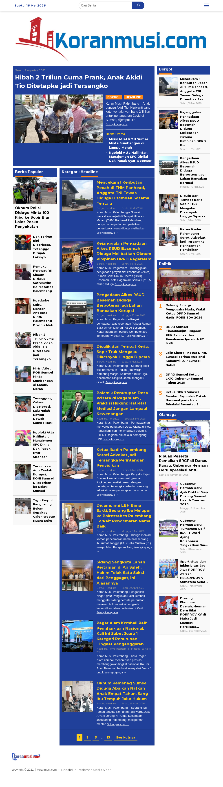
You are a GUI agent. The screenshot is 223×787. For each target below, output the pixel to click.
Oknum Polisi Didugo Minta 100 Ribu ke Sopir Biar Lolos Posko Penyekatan (32, 217)
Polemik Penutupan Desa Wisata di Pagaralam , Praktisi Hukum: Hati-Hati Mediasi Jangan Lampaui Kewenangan (124, 414)
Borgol (113, 97)
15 (108, 748)
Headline (133, 97)
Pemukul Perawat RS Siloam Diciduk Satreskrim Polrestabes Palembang (43, 279)
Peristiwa (113, 429)
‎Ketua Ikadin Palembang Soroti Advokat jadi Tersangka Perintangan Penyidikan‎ (123, 468)
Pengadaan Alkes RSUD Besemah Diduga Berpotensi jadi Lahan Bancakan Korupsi (122, 308)
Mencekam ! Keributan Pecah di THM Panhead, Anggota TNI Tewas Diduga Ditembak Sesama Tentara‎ (122, 193)
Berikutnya (125, 748)
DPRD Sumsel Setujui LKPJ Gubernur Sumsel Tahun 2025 (184, 378)
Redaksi (67, 780)
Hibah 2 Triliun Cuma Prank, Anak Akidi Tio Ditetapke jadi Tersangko (79, 81)
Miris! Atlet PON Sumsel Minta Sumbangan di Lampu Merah (129, 143)
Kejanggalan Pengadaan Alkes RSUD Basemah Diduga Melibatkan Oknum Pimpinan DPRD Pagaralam (123, 254)
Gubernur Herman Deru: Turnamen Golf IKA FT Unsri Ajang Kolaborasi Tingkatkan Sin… (194, 533)
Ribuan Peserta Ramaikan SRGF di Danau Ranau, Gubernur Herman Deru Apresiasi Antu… (183, 463)
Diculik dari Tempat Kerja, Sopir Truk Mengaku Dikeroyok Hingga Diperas (118, 359)
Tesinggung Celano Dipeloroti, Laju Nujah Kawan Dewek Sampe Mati (43, 410)
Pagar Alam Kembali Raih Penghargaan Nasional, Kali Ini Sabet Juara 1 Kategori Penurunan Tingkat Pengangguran (123, 644)
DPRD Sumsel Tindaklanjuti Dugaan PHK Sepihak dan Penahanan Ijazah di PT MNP (185, 335)
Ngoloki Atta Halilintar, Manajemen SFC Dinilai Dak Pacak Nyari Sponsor (130, 157)
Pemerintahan (117, 659)
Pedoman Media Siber (94, 780)
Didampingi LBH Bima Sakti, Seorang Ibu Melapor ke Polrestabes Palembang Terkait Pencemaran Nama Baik (122, 526)
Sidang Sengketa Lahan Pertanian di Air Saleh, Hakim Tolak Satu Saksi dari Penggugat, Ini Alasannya (122, 583)
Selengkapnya (115, 124)
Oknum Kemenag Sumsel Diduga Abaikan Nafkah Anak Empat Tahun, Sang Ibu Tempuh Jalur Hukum (124, 701)
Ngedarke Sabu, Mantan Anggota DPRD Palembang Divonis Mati (43, 313)
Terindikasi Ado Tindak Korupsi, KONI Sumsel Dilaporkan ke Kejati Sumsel (43, 478)
